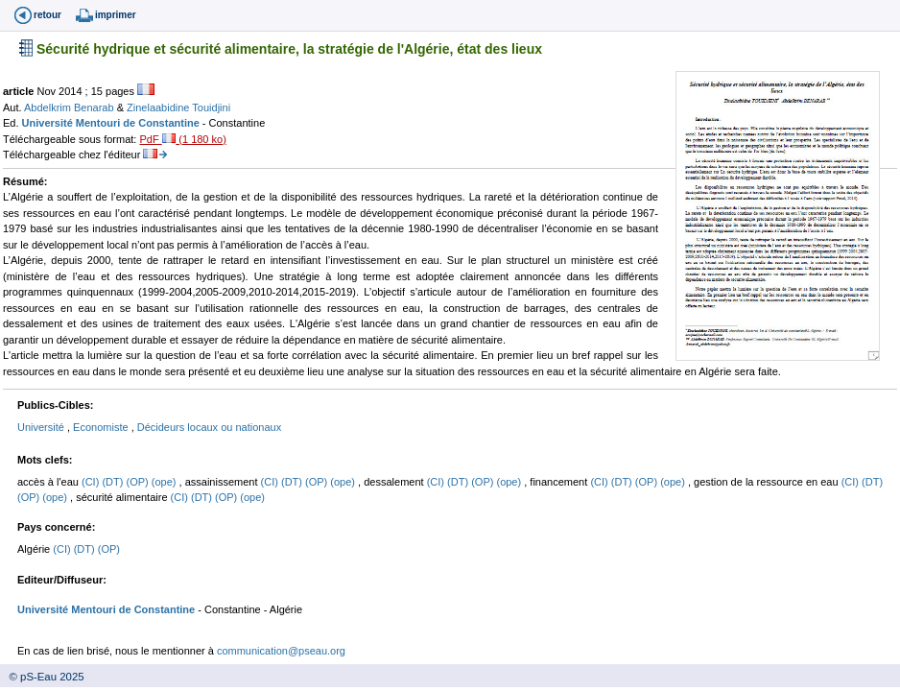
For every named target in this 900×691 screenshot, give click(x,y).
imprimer (115, 15)
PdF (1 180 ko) (182, 139)
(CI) (92, 482)
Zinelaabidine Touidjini (178, 107)
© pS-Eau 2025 (42, 676)
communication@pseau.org (281, 650)
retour (47, 15)
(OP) (138, 482)
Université (42, 427)
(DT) (114, 482)
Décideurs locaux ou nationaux (209, 427)
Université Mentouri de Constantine (112, 123)
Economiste (102, 427)
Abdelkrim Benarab (70, 107)
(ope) (165, 482)
